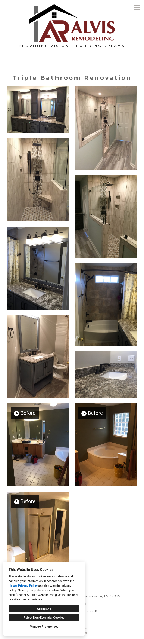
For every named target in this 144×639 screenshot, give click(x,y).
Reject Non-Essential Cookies (44, 618)
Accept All (44, 609)
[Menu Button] (137, 7)
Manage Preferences (44, 627)
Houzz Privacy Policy (23, 586)
